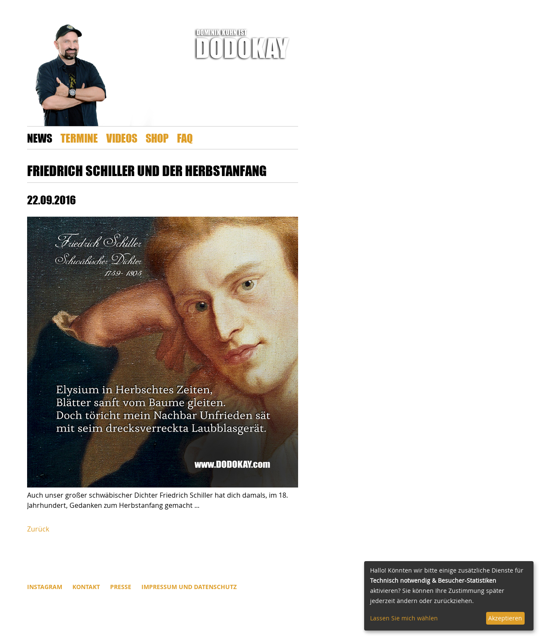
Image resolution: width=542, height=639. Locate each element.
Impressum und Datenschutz (189, 587)
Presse (120, 587)
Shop (157, 138)
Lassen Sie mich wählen (404, 618)
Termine (79, 138)
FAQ (185, 138)
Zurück (38, 529)
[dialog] (449, 596)
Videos (121, 138)
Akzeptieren (505, 618)
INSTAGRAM (44, 587)
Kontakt (86, 587)
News (39, 138)
